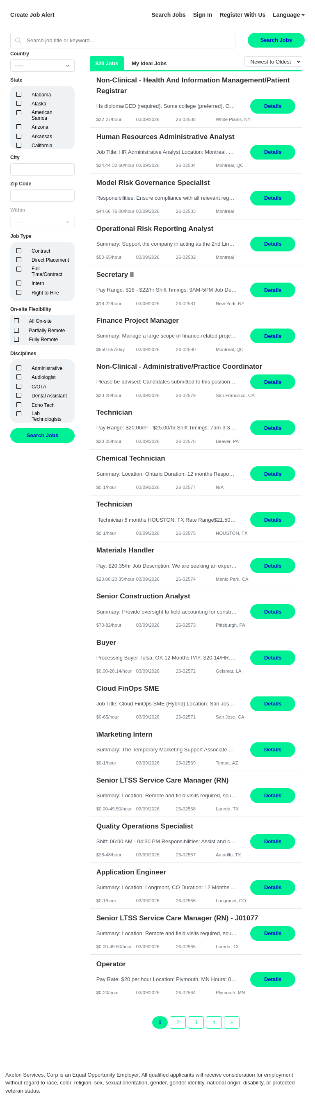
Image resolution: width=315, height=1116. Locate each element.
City (15, 157)
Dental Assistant (49, 396)
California (42, 145)
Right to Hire (45, 293)
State (16, 80)
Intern (38, 283)
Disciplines (23, 353)
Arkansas (42, 136)
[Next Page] (232, 1022)
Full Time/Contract (47, 271)
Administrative (47, 368)
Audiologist (44, 377)
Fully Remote (43, 339)
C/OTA (39, 387)
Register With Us (242, 14)
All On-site (40, 321)
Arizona (40, 127)
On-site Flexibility (30, 309)
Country (19, 54)
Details (273, 106)
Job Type (21, 236)
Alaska (39, 104)
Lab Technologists (47, 416)
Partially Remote (47, 330)
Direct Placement (50, 260)
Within (17, 210)
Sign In (202, 14)
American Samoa (42, 115)
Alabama (41, 95)
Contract (41, 251)
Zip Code (20, 184)
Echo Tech (43, 405)
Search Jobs (168, 14)
